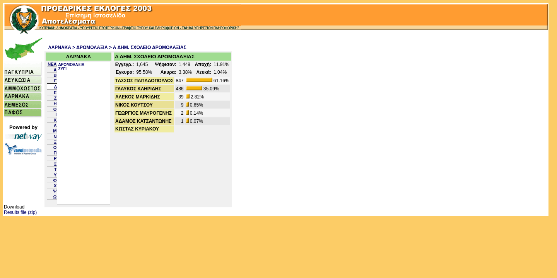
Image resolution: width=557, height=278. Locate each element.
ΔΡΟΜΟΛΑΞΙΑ (71, 65)
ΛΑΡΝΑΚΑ (59, 47)
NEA (52, 64)
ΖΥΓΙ (62, 69)
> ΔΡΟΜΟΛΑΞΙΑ (90, 47)
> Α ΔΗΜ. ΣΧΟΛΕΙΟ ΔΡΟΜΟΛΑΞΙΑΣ (147, 47)
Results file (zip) (20, 212)
